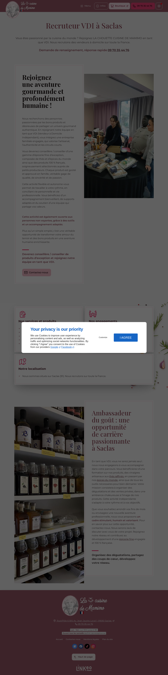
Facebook (66, 347)
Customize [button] (103, 337)
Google (54, 347)
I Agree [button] (126, 337)
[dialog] (84, 337)
